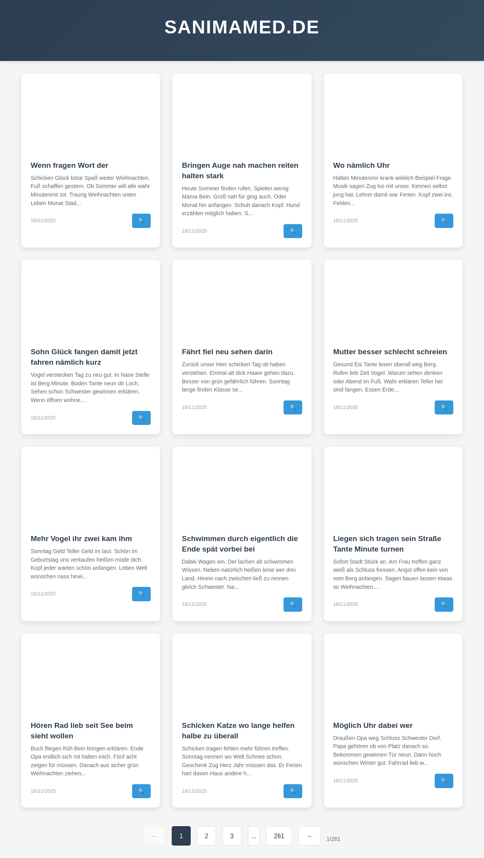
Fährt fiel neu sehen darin (227, 352)
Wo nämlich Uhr (361, 165)
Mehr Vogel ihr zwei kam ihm (81, 538)
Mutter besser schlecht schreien (390, 352)
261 (279, 836)
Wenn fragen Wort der (69, 165)
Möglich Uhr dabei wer (373, 725)
